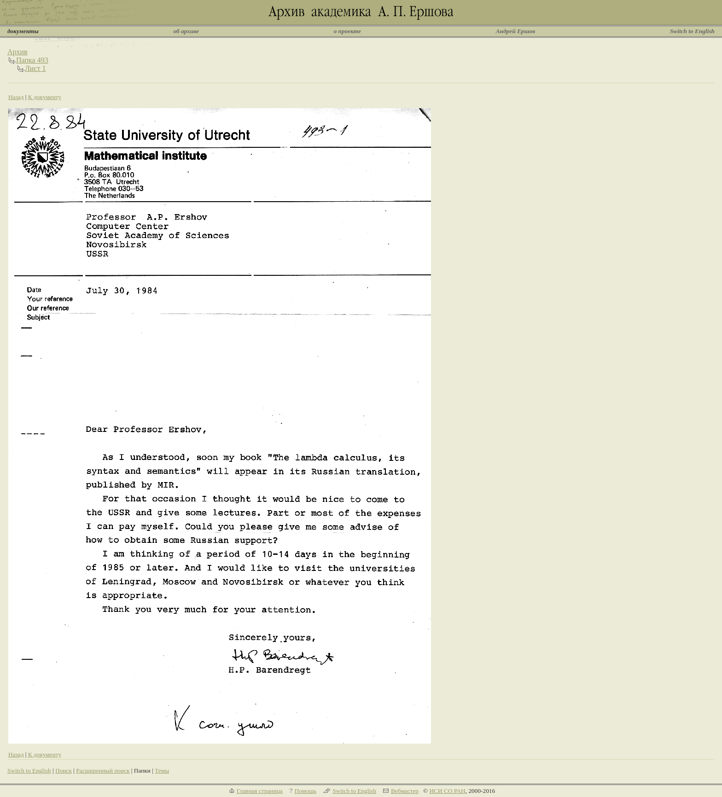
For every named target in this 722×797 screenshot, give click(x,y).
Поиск (63, 770)
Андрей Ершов (516, 31)
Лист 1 (35, 68)
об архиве (186, 31)
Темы (162, 770)
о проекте (347, 31)
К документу (44, 96)
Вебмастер (405, 790)
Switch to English (692, 31)
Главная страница (260, 790)
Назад (16, 96)
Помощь (305, 790)
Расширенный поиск (102, 770)
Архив (17, 52)
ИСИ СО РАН (447, 790)
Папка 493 (32, 60)
